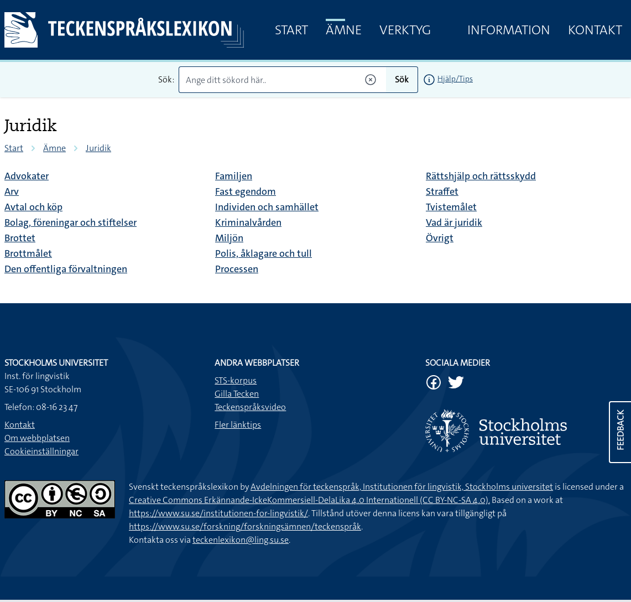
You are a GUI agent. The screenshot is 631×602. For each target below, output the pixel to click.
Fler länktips (238, 424)
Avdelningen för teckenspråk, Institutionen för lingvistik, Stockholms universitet (402, 486)
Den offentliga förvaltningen (65, 269)
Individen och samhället (267, 207)
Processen (236, 269)
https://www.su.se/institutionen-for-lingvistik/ (218, 513)
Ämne (344, 30)
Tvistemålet (451, 207)
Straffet (442, 191)
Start (291, 30)
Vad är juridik (454, 222)
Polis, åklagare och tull (263, 253)
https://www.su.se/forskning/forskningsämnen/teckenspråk (245, 526)
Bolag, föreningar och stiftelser (70, 222)
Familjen (233, 176)
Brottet (19, 238)
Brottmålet (28, 253)
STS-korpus (236, 380)
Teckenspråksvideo (250, 407)
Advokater (26, 176)
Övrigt (439, 238)
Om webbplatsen (37, 438)
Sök (402, 79)
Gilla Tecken (237, 393)
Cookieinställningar (41, 451)
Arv (11, 191)
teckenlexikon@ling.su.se (240, 540)
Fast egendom (245, 191)
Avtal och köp (33, 207)
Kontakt (595, 30)
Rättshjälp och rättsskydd (481, 176)
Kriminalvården (248, 222)
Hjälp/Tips (455, 79)
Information (508, 30)
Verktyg (405, 30)
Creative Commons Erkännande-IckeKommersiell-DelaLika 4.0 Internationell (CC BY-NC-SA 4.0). (309, 500)
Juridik (98, 148)
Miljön (229, 238)
